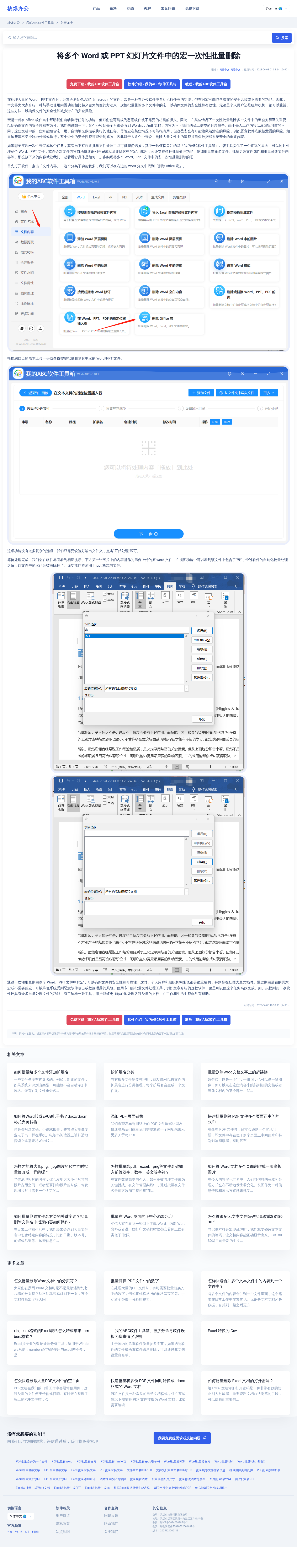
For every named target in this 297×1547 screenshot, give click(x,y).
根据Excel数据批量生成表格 (132, 1487)
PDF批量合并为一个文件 (32, 1461)
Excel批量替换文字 (83, 1470)
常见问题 (168, 8)
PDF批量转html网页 (114, 1461)
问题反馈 (111, 1515)
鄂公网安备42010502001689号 (177, 1526)
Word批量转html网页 (251, 1461)
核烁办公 (18, 8)
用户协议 (63, 1515)
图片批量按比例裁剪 (113, 1479)
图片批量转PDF (245, 1479)
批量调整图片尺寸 (163, 1479)
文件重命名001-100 (139, 1470)
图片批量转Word (220, 1479)
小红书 (18, 1531)
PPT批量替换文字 (55, 1470)
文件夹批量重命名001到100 (174, 1470)
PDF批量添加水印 (268, 1470)
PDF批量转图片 (87, 1461)
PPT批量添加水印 (55, 1479)
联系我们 (111, 1523)
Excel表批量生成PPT (67, 1487)
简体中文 (224, 69)
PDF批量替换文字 (111, 1470)
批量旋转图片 (139, 1479)
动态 (130, 8)
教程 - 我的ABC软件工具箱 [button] (206, 84)
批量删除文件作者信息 (210, 1470)
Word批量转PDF (174, 1461)
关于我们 (111, 1532)
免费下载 (192, 8)
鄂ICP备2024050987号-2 (173, 1522)
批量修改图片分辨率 (192, 1479)
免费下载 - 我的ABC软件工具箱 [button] (94, 84)
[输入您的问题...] (142, 37)
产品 (96, 8)
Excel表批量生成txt (97, 1487)
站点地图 (63, 1532)
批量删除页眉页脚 (241, 1470)
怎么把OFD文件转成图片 (211, 1487)
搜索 (282, 38)
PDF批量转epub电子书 (145, 1461)
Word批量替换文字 (28, 1470)
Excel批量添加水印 (83, 1479)
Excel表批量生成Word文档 (33, 1487)
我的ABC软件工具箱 (40, 23)
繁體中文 (235, 69)
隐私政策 (63, 1523)
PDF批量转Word (62, 1461)
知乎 (27, 1531)
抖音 (9, 1531)
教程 (147, 8)
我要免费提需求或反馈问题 (182, 1438)
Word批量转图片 (199, 1461)
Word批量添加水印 (28, 1479)
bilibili (35, 1531)
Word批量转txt (223, 1461)
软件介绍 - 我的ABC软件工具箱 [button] (152, 84)
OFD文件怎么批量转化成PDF (172, 1487)
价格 (113, 8)
